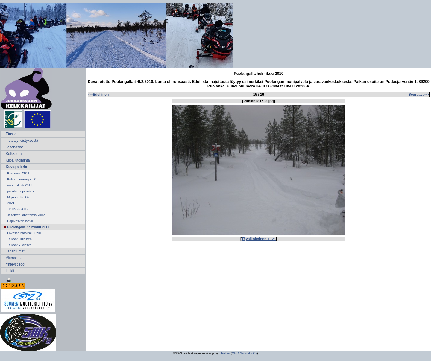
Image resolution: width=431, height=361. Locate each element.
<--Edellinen (98, 94)
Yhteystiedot (15, 264)
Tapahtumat (15, 251)
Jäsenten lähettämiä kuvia (26, 215)
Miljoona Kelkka (18, 197)
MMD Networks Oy (244, 353)
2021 (10, 203)
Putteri (225, 353)
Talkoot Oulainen (19, 239)
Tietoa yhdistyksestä (22, 140)
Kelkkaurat (14, 154)
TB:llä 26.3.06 (17, 209)
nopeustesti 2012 (19, 185)
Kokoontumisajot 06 (21, 179)
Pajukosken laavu (20, 221)
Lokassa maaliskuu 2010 (25, 233)
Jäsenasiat (14, 147)
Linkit (10, 271)
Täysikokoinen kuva (259, 239)
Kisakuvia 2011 (18, 173)
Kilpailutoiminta (18, 160)
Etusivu (11, 134)
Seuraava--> (419, 94)
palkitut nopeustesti (21, 191)
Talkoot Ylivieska (19, 245)
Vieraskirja (14, 258)
